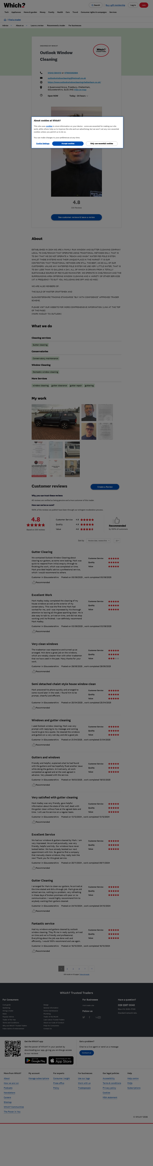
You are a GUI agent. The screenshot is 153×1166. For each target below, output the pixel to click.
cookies (49, 126)
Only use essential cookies (101, 143)
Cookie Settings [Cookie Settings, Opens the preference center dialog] (42, 143)
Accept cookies (67, 143)
